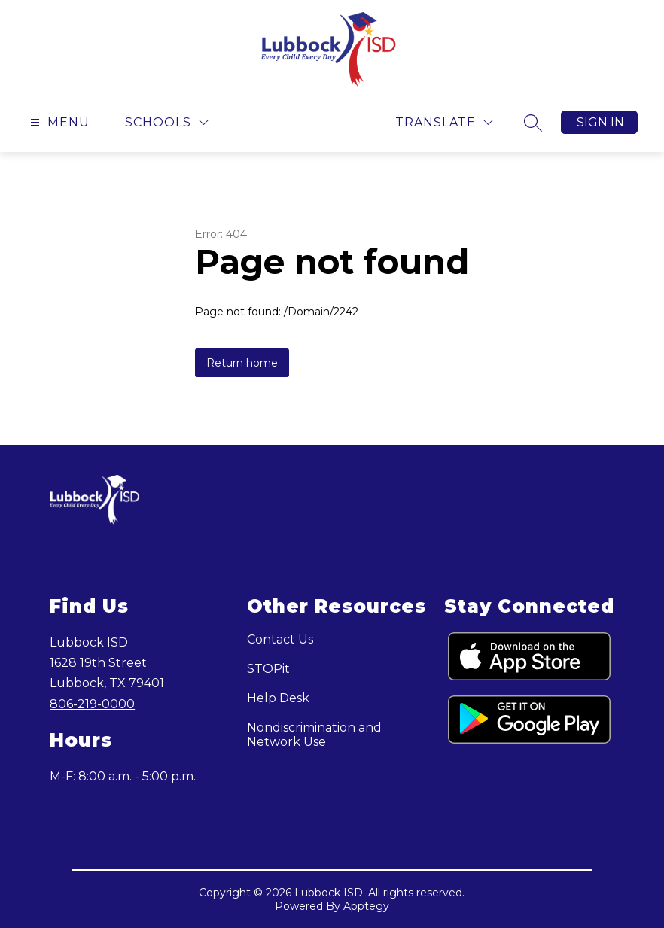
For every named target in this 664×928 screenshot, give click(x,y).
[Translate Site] (444, 122)
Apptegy (366, 906)
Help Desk (278, 698)
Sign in (600, 122)
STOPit (268, 669)
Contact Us (280, 639)
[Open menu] (58, 122)
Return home (242, 363)
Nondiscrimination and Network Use (314, 734)
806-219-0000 (92, 704)
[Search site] (533, 123)
